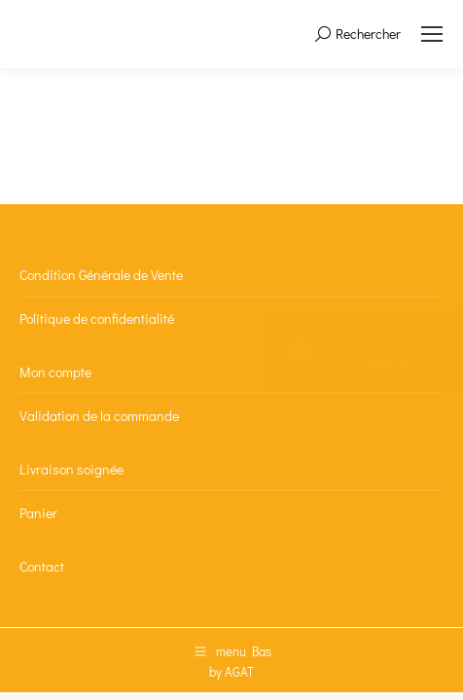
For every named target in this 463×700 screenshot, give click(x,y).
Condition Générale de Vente (101, 274)
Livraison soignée (71, 469)
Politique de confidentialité (96, 318)
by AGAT (231, 671)
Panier (38, 513)
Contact (41, 566)
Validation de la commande (99, 415)
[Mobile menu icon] (432, 34)
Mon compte (55, 372)
